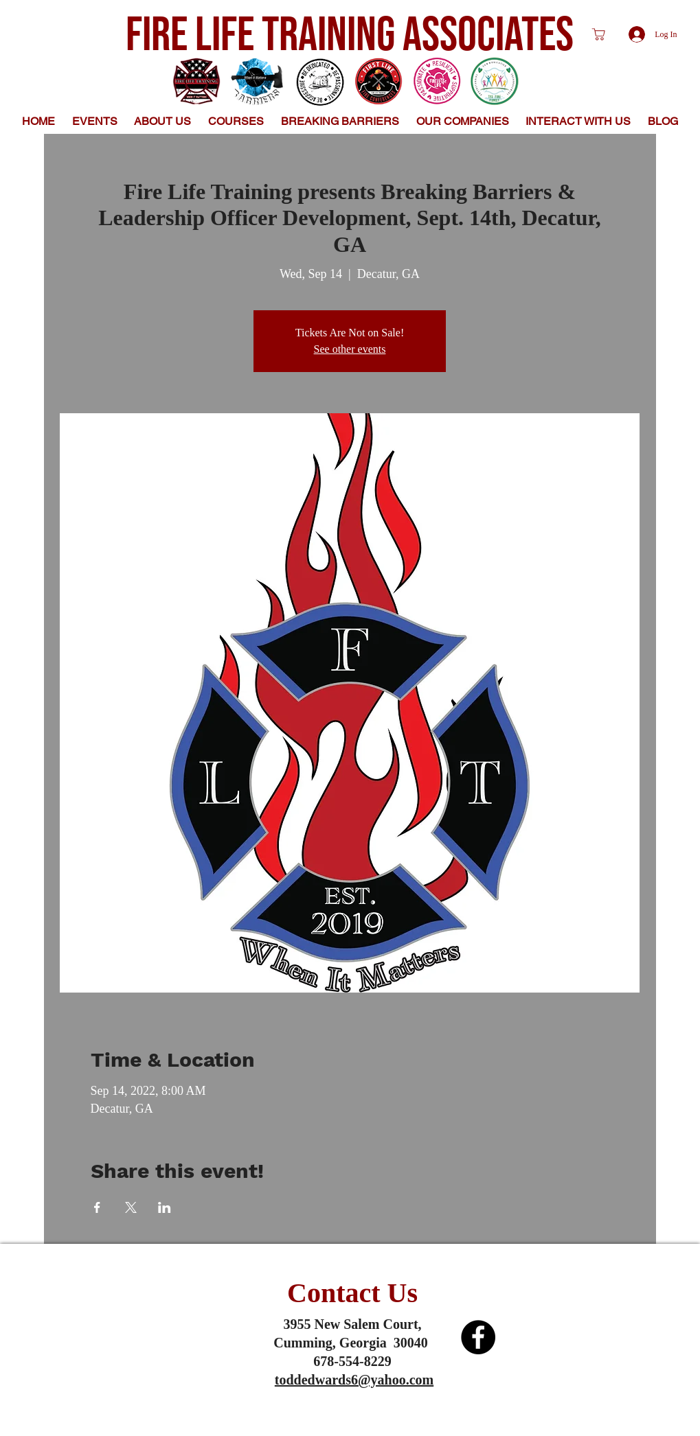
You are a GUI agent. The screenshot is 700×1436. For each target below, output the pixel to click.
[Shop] (599, 34)
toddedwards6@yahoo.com (354, 1379)
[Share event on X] (130, 1207)
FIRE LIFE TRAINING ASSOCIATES (350, 36)
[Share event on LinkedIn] (164, 1207)
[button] (163, 121)
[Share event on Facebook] (97, 1207)
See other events (350, 349)
